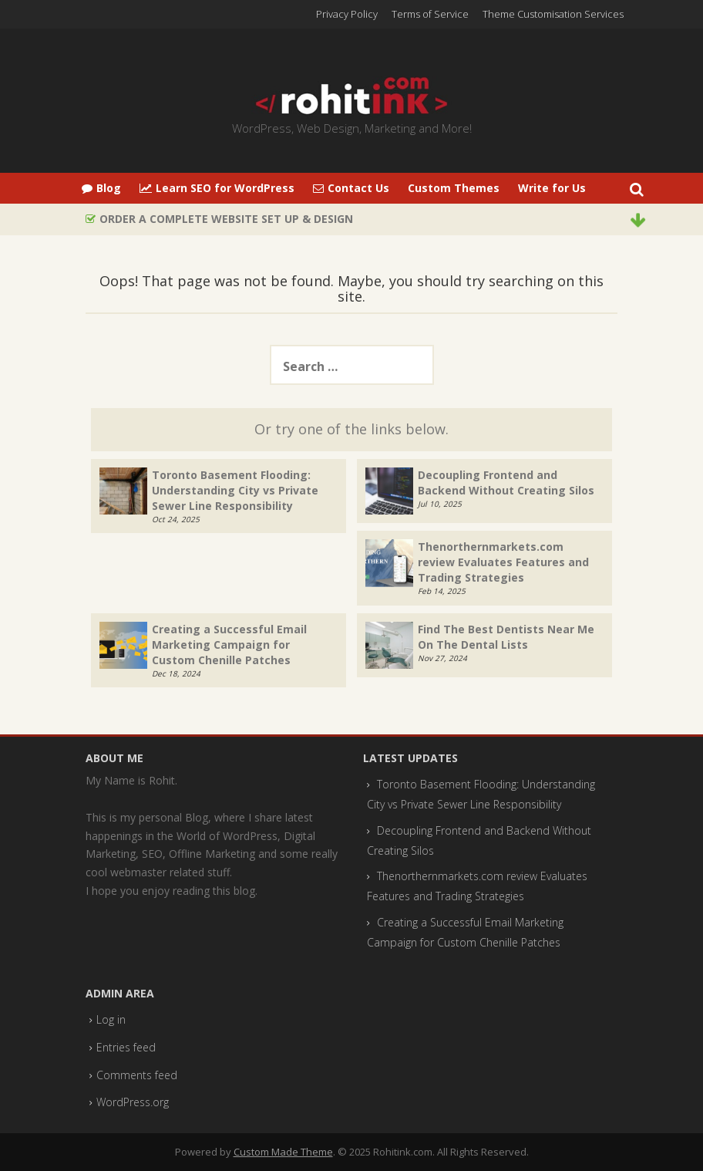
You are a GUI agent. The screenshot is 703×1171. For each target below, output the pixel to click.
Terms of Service (430, 14)
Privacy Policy (347, 14)
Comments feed (136, 1075)
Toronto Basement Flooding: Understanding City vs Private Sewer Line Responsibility (235, 490)
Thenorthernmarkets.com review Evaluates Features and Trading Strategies (503, 562)
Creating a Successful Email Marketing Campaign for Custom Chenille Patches (229, 644)
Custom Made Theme (283, 1152)
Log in (111, 1019)
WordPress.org (132, 1102)
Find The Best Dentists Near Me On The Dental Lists (506, 637)
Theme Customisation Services (553, 14)
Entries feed (126, 1047)
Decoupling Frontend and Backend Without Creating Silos (506, 482)
